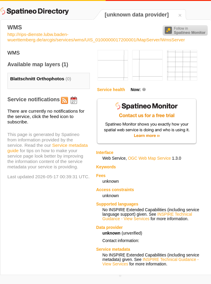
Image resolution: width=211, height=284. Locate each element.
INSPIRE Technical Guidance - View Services (147, 216)
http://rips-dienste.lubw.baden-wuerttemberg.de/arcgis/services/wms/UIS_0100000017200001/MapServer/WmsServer (96, 37)
